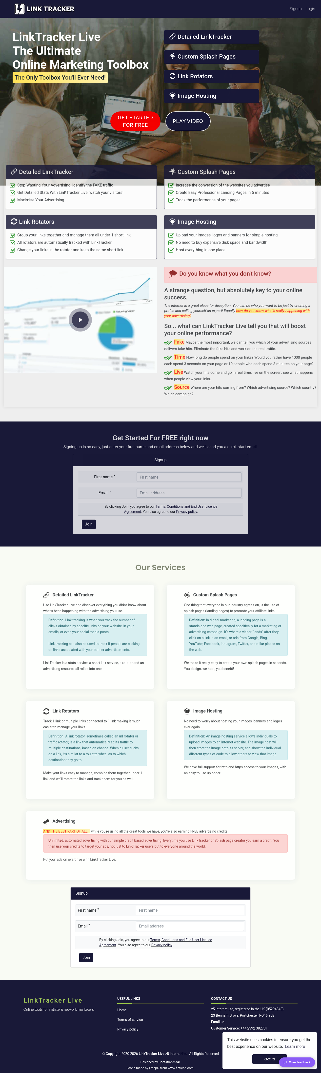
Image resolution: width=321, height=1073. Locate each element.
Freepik (154, 1068)
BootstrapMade (170, 1062)
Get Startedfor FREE (135, 133)
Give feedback (297, 1062)
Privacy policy (127, 1029)
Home (122, 1010)
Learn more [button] (295, 1046)
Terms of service (130, 1020)
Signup (296, 8)
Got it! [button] (269, 1059)
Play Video (188, 134)
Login (310, 8)
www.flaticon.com (181, 1068)
